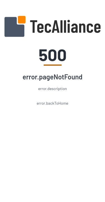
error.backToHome (52, 103)
